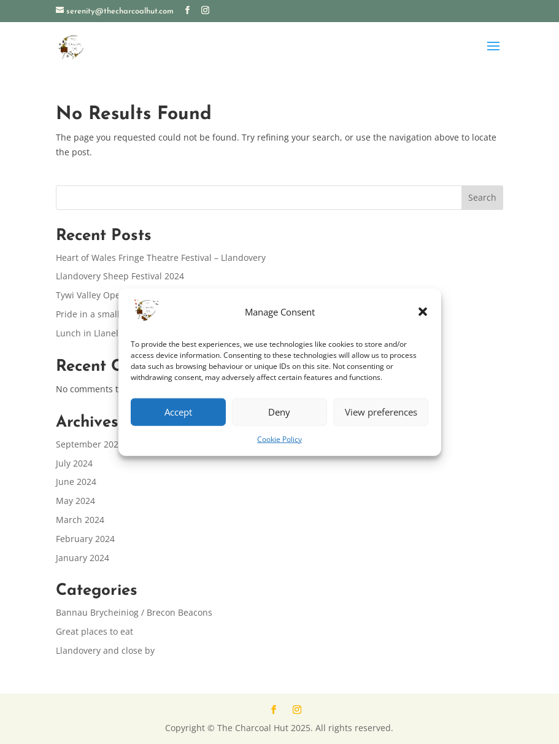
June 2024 (76, 481)
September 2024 (89, 444)
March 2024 (80, 519)
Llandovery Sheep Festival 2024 (120, 276)
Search (482, 197)
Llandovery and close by (105, 650)
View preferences (381, 412)
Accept (178, 412)
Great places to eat (94, 631)
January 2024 (82, 558)
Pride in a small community (112, 314)
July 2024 (74, 463)
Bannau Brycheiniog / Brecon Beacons (134, 612)
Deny (279, 412)
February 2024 (85, 538)
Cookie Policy (279, 439)
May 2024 (75, 500)
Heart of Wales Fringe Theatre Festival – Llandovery (161, 257)
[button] (423, 312)
